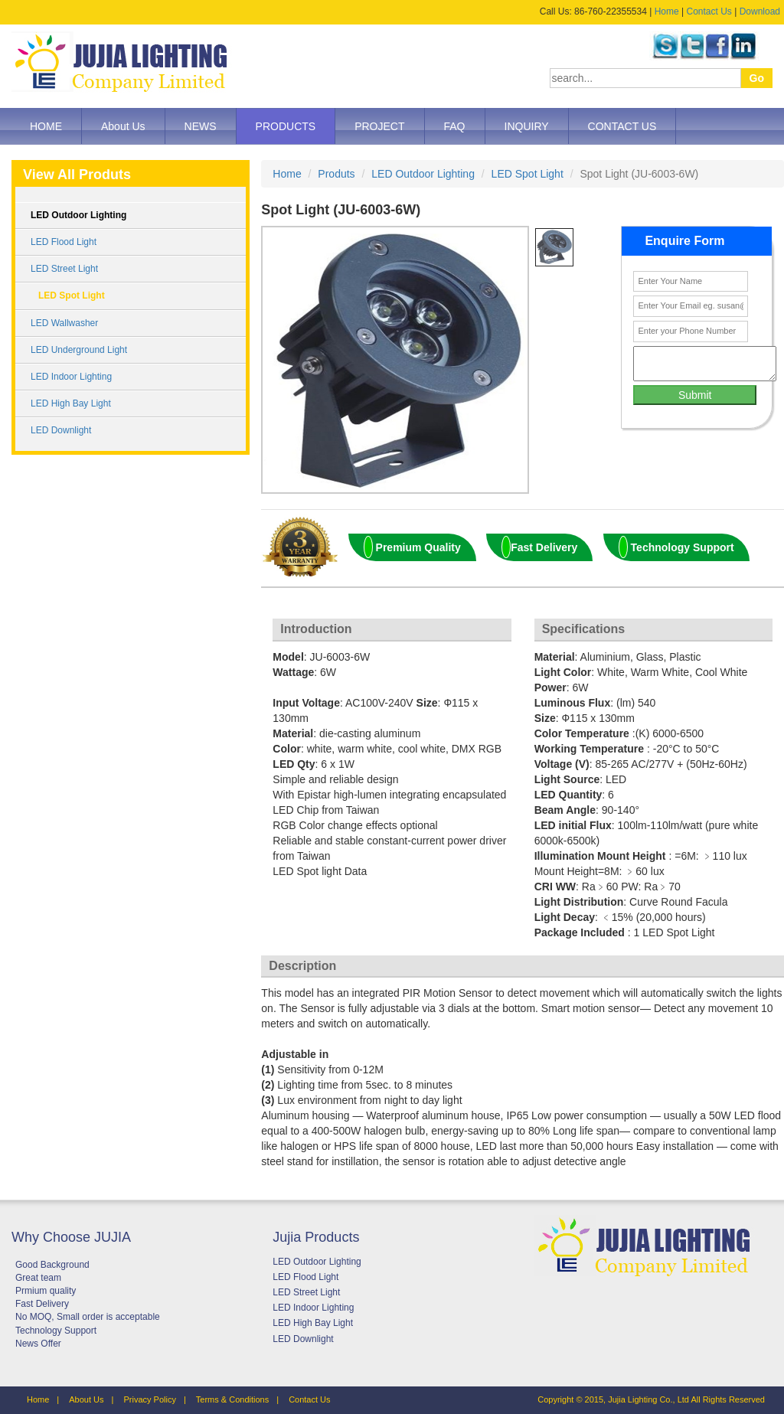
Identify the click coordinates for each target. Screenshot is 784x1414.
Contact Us (708, 11)
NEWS (201, 126)
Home (667, 11)
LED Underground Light (79, 350)
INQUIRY (527, 126)
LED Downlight (61, 430)
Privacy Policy (149, 1399)
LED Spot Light (71, 295)
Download (760, 11)
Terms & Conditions (232, 1399)
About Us (123, 126)
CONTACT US (622, 126)
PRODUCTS (286, 126)
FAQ (455, 126)
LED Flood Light (63, 242)
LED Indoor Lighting (71, 376)
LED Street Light (64, 268)
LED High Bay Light (71, 403)
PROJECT (379, 126)
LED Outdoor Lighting (78, 215)
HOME (46, 126)
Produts (336, 174)
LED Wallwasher (64, 323)
